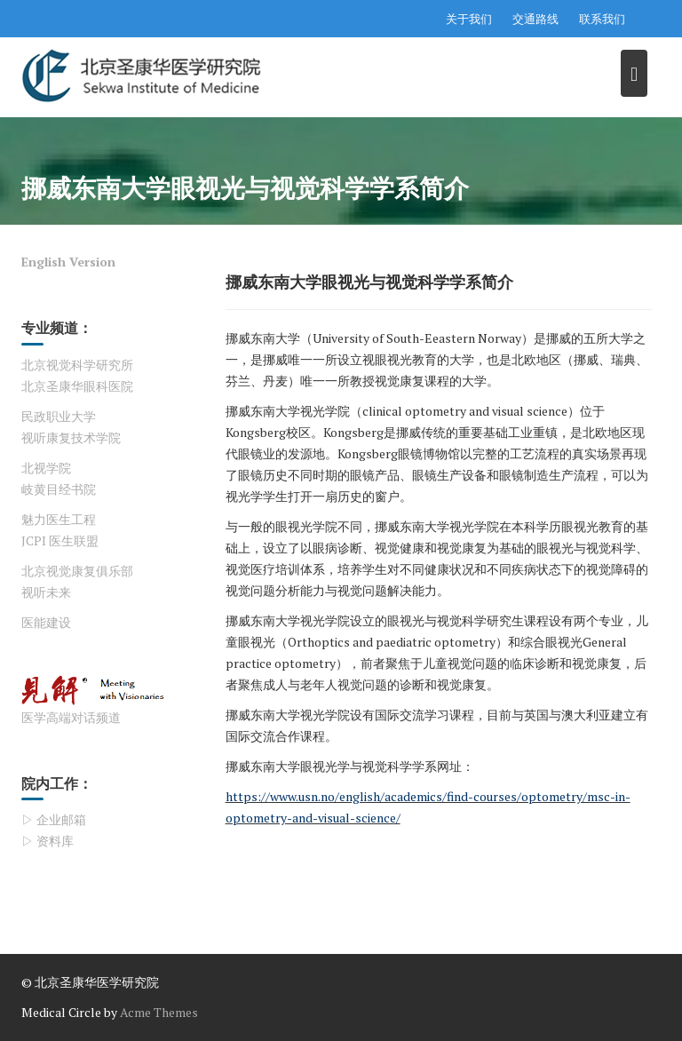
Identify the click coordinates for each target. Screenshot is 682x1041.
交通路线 (535, 19)
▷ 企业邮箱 (53, 819)
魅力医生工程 (58, 519)
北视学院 (46, 467)
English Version (68, 261)
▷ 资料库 (47, 840)
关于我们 (469, 19)
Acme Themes (159, 1012)
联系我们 (602, 19)
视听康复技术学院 (71, 437)
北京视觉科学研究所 (77, 364)
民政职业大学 (58, 416)
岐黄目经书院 (58, 489)
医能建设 (46, 622)
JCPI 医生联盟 (60, 540)
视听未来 (46, 592)
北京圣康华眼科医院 (77, 385)
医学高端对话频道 (71, 717)
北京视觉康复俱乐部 (77, 570)
